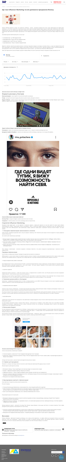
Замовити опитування (4, 452)
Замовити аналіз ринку (4, 459)
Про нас (26, 2)
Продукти (18, 2)
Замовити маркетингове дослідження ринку (4, 455)
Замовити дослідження (43, 2)
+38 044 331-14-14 (57, 1)
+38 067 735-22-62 (57, 2)
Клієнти (22, 2)
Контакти (35, 2)
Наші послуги (12, 2)
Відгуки (30, 2)
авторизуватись (21, 435)
